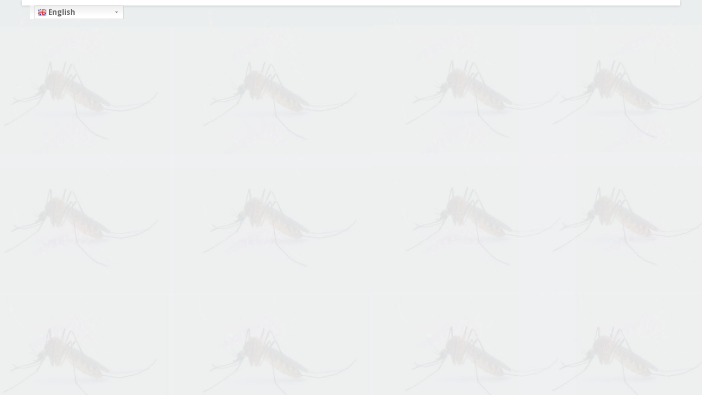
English (56, 12)
